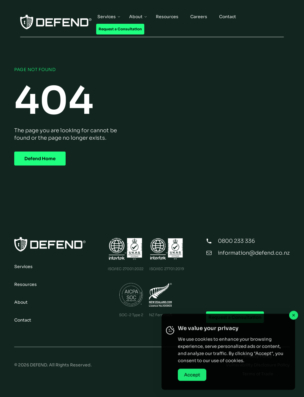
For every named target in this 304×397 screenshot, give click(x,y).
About (21, 302)
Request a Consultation (235, 317)
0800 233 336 (236, 241)
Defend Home (40, 158)
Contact (22, 320)
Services (23, 266)
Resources (25, 284)
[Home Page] (55, 22)
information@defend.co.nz (254, 253)
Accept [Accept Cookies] (192, 378)
